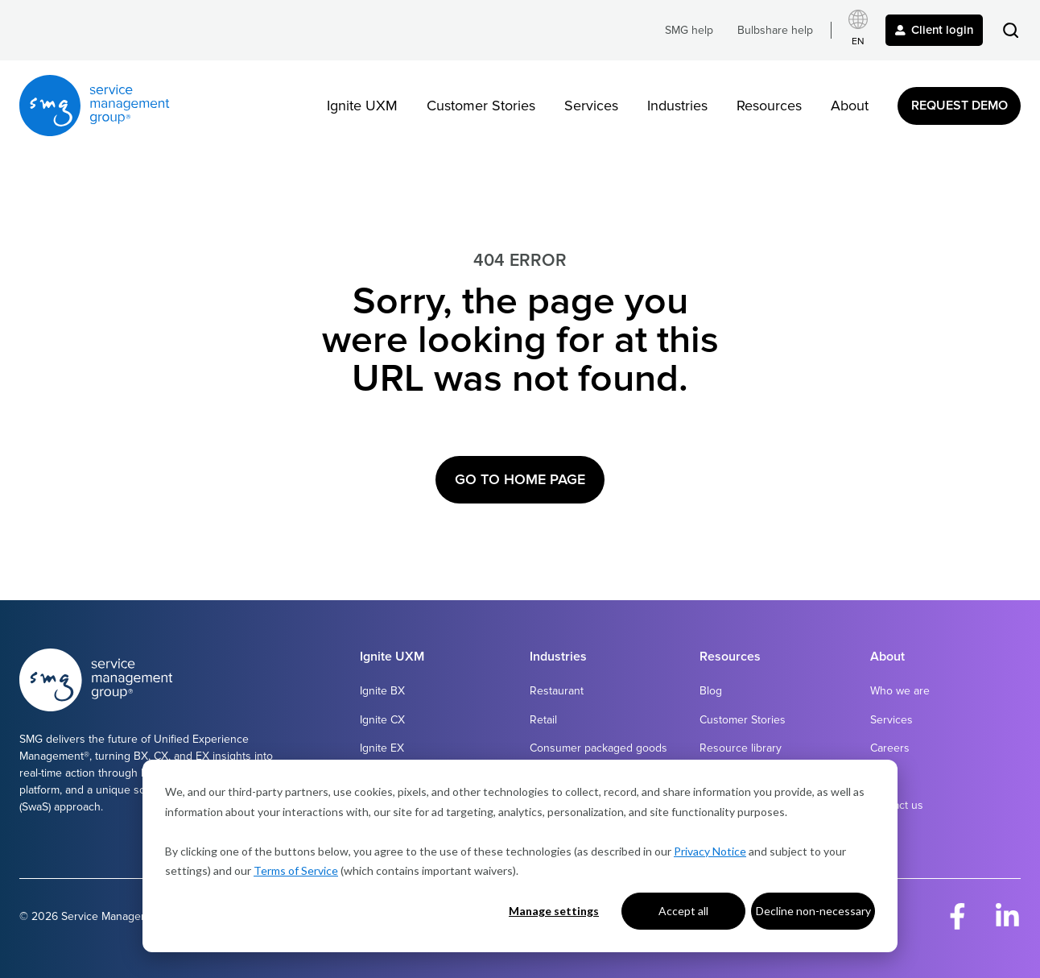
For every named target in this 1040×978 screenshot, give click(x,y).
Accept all (683, 911)
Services (591, 105)
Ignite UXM (362, 105)
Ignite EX (382, 748)
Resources (769, 105)
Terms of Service (296, 870)
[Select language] (858, 30)
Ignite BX (382, 691)
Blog (711, 691)
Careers (890, 748)
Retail (543, 720)
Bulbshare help (775, 30)
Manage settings (554, 911)
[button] (1011, 30)
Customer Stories (481, 105)
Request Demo (959, 105)
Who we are (900, 691)
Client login (934, 30)
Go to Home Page (520, 479)
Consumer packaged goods (598, 748)
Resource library (741, 748)
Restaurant (557, 691)
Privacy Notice (710, 851)
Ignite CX (382, 720)
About (850, 105)
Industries (677, 105)
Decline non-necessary (813, 911)
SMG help (689, 30)
